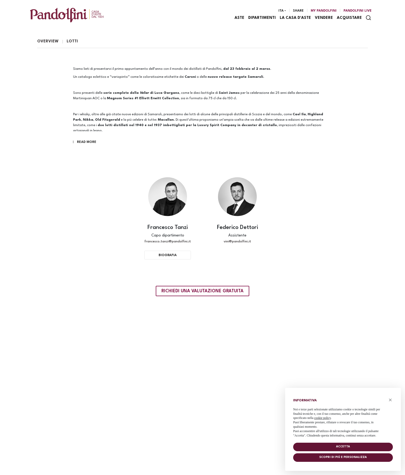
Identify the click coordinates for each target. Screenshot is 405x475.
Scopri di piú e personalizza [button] (343, 457)
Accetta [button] (343, 446)
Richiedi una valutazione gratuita (202, 292)
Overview (48, 42)
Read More (86, 142)
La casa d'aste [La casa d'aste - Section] (295, 18)
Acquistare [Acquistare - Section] (349, 18)
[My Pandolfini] (323, 11)
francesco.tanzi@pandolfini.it (167, 242)
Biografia (168, 256)
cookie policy (322, 418)
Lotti (72, 42)
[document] (343, 417)
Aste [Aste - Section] (240, 18)
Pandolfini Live (358, 11)
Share (298, 11)
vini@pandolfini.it (237, 242)
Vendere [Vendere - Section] (324, 18)
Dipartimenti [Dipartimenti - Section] (262, 18)
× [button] (390, 400)
